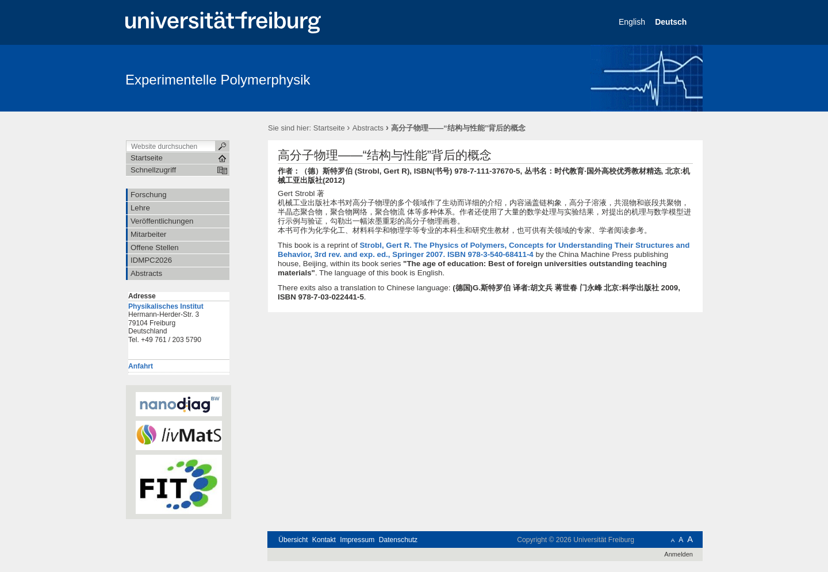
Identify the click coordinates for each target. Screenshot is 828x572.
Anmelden (678, 554)
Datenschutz (398, 540)
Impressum (357, 540)
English (633, 21)
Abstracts (368, 128)
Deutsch (672, 21)
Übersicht (293, 540)
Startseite (329, 128)
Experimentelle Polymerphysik (217, 79)
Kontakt (324, 540)
